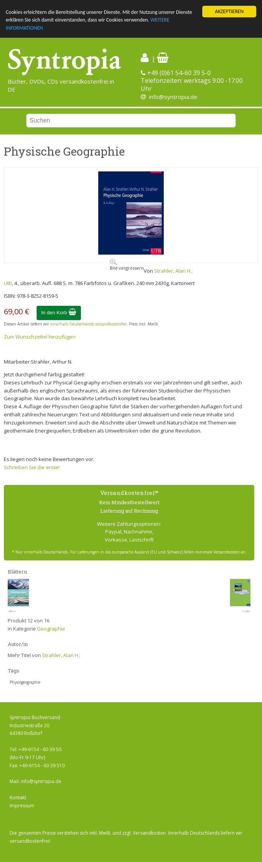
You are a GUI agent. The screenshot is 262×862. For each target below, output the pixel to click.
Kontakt (18, 797)
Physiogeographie (25, 682)
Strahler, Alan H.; (173, 270)
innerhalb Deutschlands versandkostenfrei (88, 324)
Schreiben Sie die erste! (31, 467)
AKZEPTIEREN (229, 11)
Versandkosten (149, 833)
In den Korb (58, 312)
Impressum (22, 805)
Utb (8, 283)
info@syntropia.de (173, 97)
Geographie (51, 628)
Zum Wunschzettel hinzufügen (40, 336)
